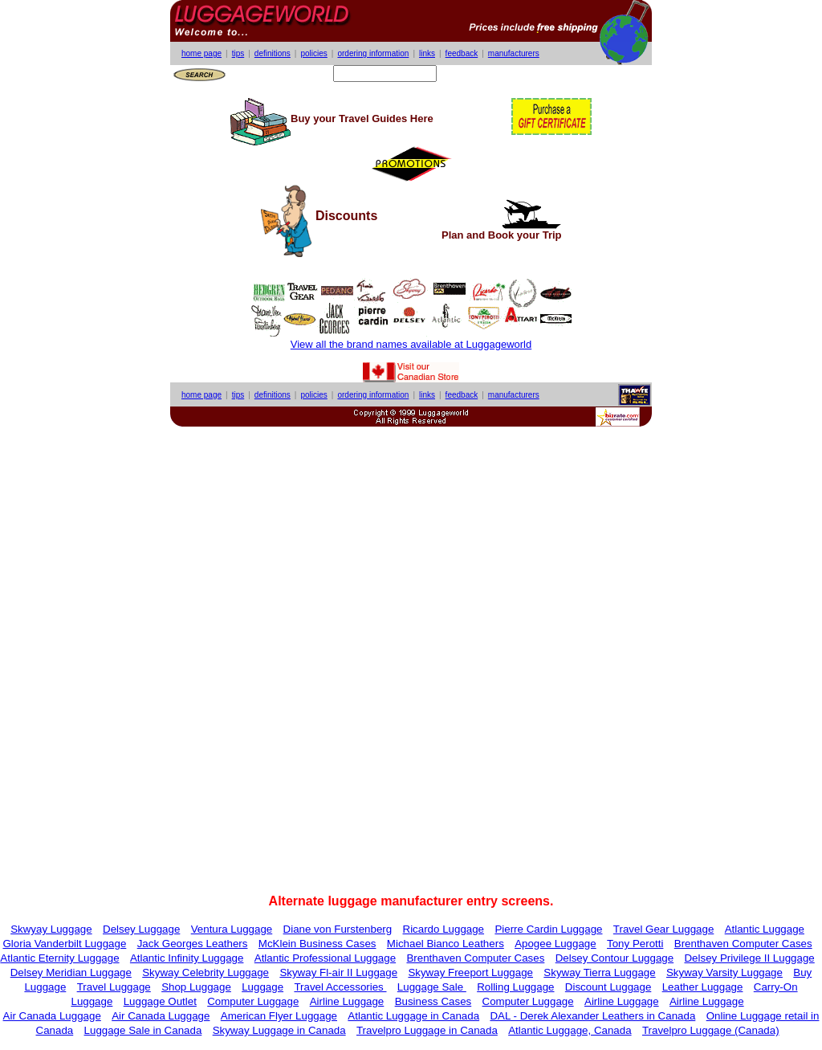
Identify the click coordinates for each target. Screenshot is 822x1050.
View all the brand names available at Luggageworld (411, 344)
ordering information (373, 53)
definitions (272, 53)
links (427, 53)
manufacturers (513, 53)
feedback (462, 53)
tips (238, 53)
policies (313, 53)
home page (201, 53)
